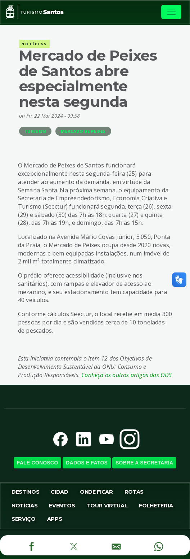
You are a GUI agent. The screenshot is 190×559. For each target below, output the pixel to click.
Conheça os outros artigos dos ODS (126, 375)
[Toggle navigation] (171, 12)
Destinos (25, 492)
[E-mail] (116, 545)
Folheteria (156, 505)
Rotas (134, 492)
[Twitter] (74, 545)
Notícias (24, 505)
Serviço (24, 519)
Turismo (35, 131)
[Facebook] (31, 545)
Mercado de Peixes (83, 131)
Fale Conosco (37, 463)
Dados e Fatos (87, 463)
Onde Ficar (96, 492)
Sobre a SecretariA (144, 463)
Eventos (62, 505)
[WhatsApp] (158, 545)
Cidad (59, 492)
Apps (54, 519)
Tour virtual (106, 505)
